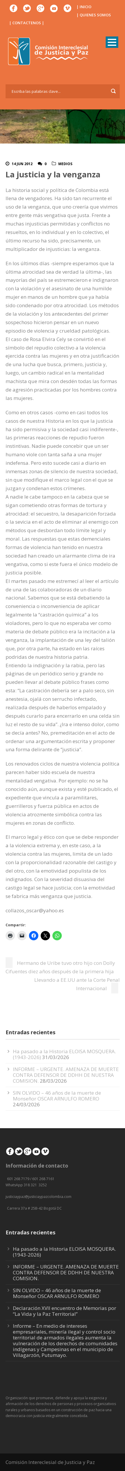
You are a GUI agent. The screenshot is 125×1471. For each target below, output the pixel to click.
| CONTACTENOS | (26, 22)
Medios (65, 163)
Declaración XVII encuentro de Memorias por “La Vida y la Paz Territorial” (64, 1311)
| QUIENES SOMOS (93, 15)
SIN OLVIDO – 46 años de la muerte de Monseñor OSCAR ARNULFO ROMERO (57, 1095)
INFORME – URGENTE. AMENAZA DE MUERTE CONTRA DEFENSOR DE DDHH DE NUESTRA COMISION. (66, 1075)
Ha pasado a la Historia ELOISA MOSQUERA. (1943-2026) (64, 1251)
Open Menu (112, 42)
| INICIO (83, 6)
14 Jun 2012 (22, 163)
